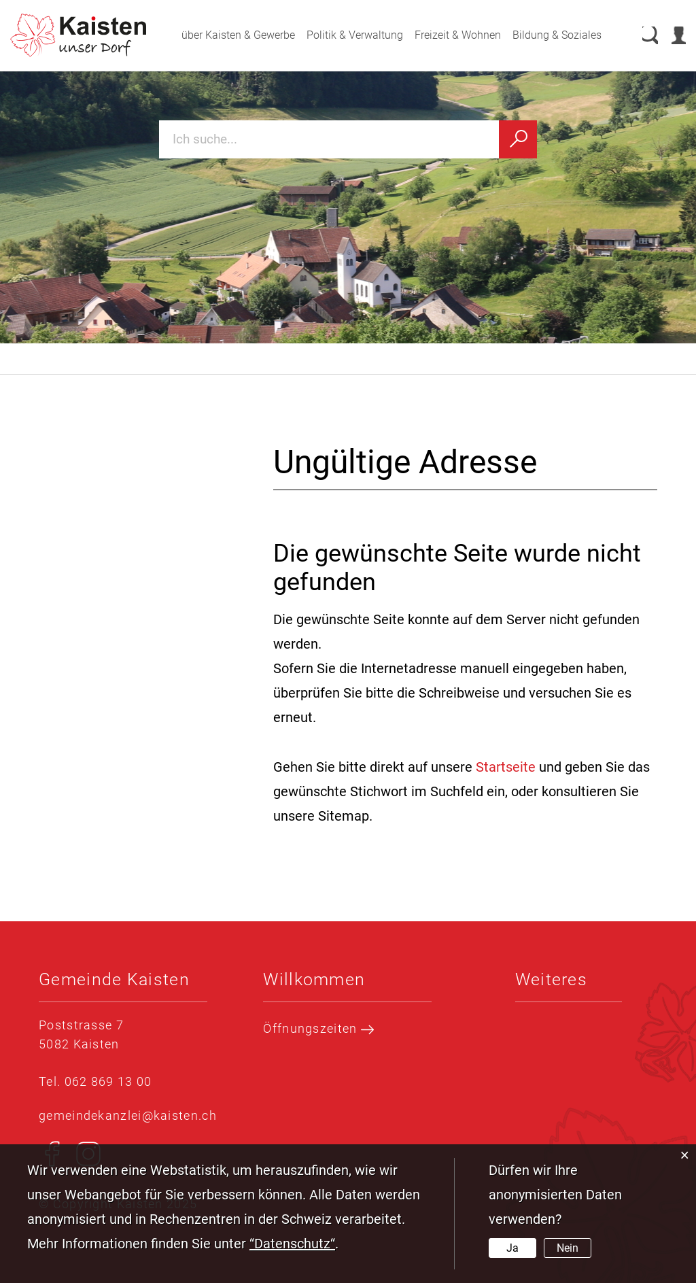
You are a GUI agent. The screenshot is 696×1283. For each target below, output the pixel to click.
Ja (512, 1248)
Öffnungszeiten (318, 1028)
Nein (567, 1248)
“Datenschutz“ (292, 1243)
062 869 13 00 (108, 1081)
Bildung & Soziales (543, 35)
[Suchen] (518, 139)
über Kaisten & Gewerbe (224, 35)
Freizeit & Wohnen (444, 35)
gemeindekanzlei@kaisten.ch (128, 1115)
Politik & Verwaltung (341, 35)
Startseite (506, 767)
